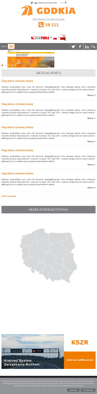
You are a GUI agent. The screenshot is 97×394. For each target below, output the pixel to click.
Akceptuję (73, 390)
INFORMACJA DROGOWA (48, 24)
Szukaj (93, 46)
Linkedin (86, 46)
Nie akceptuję (88, 390)
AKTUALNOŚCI (48, 73)
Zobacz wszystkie (8, 196)
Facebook (80, 46)
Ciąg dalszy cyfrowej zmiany (17, 81)
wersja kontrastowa (47, 3)
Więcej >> (91, 95)
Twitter (73, 46)
